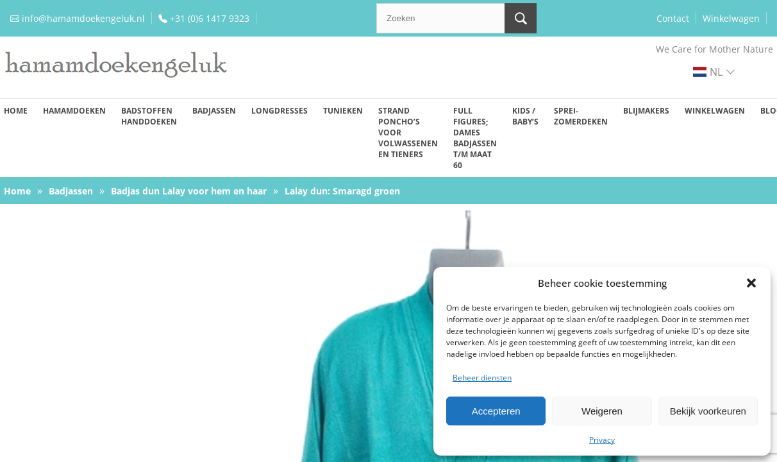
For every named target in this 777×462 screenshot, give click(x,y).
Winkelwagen (731, 18)
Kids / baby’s (525, 116)
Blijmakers (646, 110)
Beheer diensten (482, 377)
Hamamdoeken (74, 110)
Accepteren (496, 411)
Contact (672, 18)
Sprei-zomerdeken (581, 116)
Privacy (602, 439)
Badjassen (214, 110)
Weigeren (601, 411)
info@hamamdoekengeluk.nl (83, 18)
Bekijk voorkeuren (708, 411)
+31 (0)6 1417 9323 (209, 18)
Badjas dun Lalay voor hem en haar (189, 191)
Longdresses (279, 110)
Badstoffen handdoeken (149, 116)
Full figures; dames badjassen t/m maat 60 (475, 138)
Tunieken (343, 110)
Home (16, 110)
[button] (751, 283)
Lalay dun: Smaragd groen (342, 191)
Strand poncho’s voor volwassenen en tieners (408, 132)
